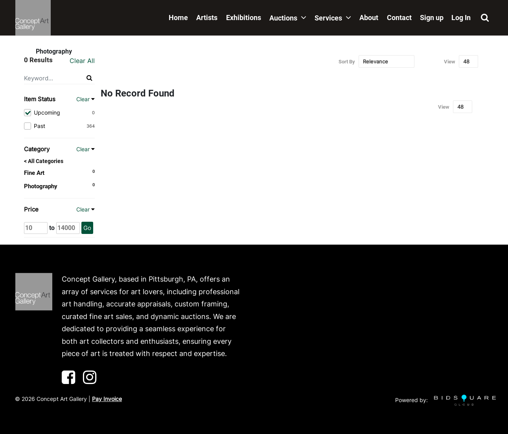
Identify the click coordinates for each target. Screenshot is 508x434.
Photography (40, 186)
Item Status (39, 99)
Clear (83, 99)
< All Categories (43, 161)
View (449, 62)
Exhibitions (243, 17)
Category (37, 149)
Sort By (347, 62)
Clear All (82, 61)
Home (178, 17)
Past (59, 126)
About (368, 17)
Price (31, 209)
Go (87, 228)
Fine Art (34, 172)
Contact (399, 17)
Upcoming (59, 112)
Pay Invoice (107, 398)
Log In (461, 17)
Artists (206, 17)
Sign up (432, 17)
